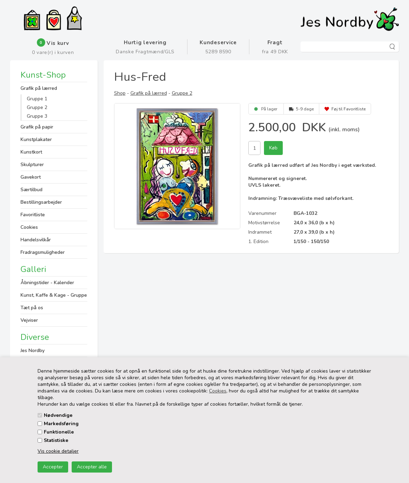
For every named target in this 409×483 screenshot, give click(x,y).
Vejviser (29, 320)
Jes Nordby (33, 350)
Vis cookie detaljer (58, 451)
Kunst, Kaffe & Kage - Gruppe (54, 295)
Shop (120, 93)
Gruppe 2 (37, 107)
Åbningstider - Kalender (47, 282)
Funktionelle (59, 432)
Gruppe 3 (37, 116)
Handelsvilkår (36, 239)
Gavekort (31, 177)
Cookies (217, 391)
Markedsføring (61, 423)
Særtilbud (31, 189)
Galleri (33, 269)
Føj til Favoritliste (348, 109)
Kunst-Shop (43, 75)
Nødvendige (58, 415)
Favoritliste (33, 214)
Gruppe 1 (37, 98)
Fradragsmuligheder (43, 252)
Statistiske (56, 440)
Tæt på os (32, 307)
